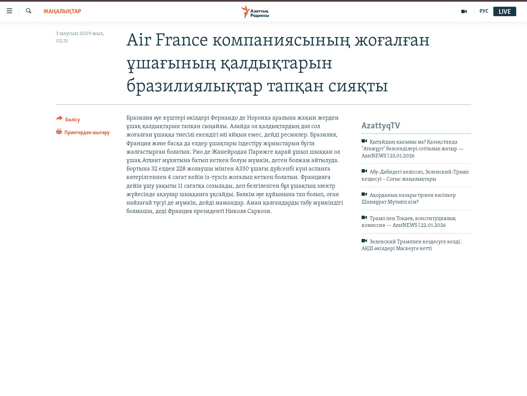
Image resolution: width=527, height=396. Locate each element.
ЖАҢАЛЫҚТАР (62, 11)
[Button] (68, 121)
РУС (484, 11)
